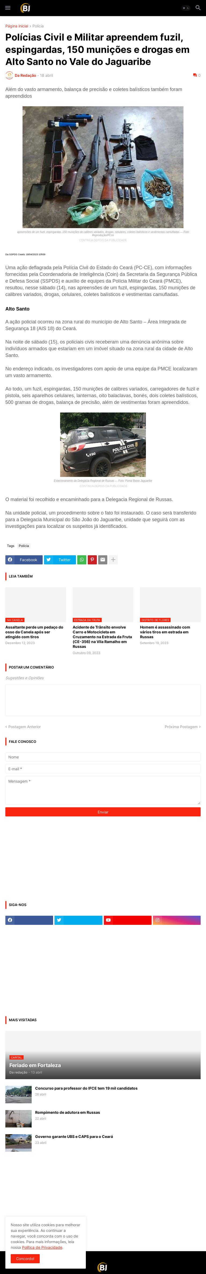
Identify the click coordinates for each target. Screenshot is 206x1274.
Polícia (38, 26)
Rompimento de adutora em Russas (67, 1112)
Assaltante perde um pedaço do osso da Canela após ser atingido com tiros (34, 632)
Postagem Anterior (24, 726)
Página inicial (16, 26)
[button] (7, 8)
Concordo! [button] (25, 1258)
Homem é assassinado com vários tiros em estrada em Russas (165, 632)
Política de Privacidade (42, 1247)
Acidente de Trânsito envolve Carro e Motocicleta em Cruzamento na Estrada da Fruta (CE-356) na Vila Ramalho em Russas (102, 637)
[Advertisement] (45, 858)
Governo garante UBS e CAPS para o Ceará (74, 1136)
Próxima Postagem (181, 726)
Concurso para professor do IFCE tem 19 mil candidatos (86, 1088)
